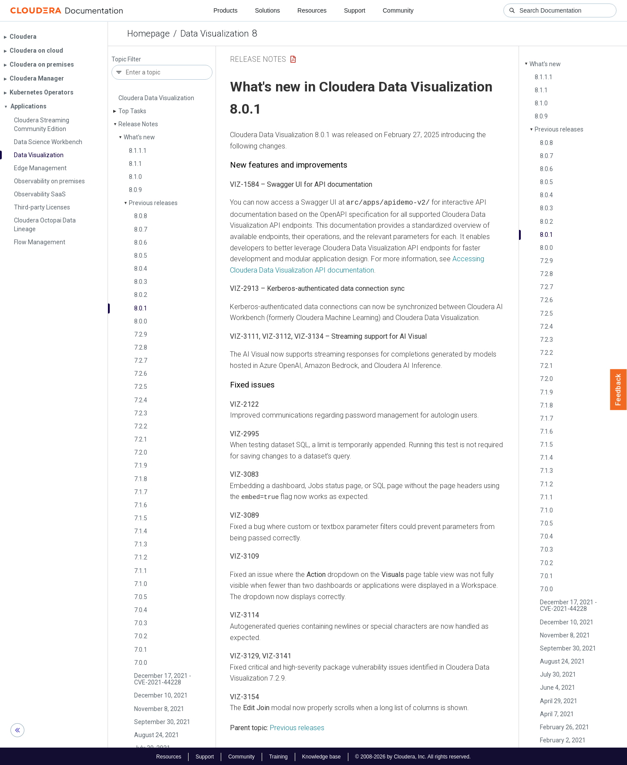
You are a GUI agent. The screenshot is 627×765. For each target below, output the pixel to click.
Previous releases (153, 202)
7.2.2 (140, 426)
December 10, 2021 (161, 695)
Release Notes (138, 124)
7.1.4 (140, 531)
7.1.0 (140, 583)
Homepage (148, 33)
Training (278, 755)
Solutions (267, 10)
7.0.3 (140, 623)
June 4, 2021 (557, 687)
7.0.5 (140, 596)
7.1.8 (140, 478)
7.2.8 (140, 347)
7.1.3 (140, 544)
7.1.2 (140, 557)
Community (398, 10)
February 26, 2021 (564, 727)
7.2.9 (140, 334)
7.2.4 (140, 400)
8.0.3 (140, 281)
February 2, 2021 (563, 740)
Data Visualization (214, 33)
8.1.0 (135, 176)
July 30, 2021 (558, 674)
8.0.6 (140, 242)
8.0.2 (140, 294)
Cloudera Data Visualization (156, 97)
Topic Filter (126, 59)
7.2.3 (140, 413)
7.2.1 (140, 439)
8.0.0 (140, 321)
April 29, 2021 (558, 701)
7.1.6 (140, 505)
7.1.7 (140, 492)
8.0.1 (140, 308)
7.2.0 (140, 452)
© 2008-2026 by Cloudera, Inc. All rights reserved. (413, 755)
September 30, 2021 (162, 721)
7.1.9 (140, 465)
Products (225, 10)
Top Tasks (132, 111)
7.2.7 (140, 360)
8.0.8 (140, 215)
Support (354, 10)
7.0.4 (140, 610)
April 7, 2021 (557, 714)
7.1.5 (140, 518)
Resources (312, 10)
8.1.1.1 (138, 150)
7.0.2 (140, 636)
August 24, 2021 (156, 734)
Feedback (618, 390)
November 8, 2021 (159, 708)
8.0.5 (140, 255)
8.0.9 (135, 189)
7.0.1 (140, 649)
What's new (139, 137)
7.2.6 (140, 373)
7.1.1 (140, 570)
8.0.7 (140, 229)
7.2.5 (140, 386)
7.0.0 (140, 662)
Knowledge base (321, 755)
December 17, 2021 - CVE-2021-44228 (162, 679)
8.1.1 (135, 163)
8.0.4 (140, 268)
